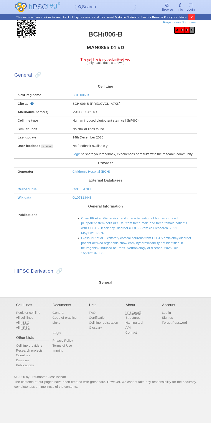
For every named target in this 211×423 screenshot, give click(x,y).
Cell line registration (105, 345)
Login (187, 7)
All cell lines (28, 340)
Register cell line (32, 335)
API (127, 350)
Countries (26, 380)
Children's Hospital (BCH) (94, 186)
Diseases (26, 385)
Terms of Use (64, 369)
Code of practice (67, 340)
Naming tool (134, 345)
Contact (131, 356)
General (60, 335)
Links (58, 345)
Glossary (97, 350)
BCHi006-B (83, 99)
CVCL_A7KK (84, 204)
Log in (165, 335)
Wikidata (28, 213)
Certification (99, 340)
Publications (28, 390)
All (26, 345)
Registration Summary (175, 23)
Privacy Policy (162, 17)
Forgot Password (173, 345)
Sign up (166, 340)
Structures (133, 340)
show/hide (52, 154)
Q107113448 (84, 213)
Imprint (59, 375)
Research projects (33, 375)
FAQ (93, 335)
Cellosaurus (31, 204)
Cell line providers (33, 369)
